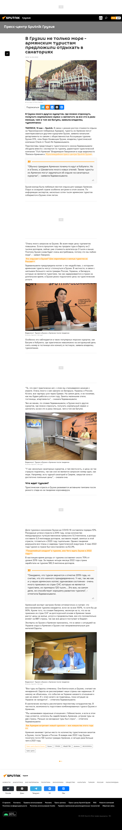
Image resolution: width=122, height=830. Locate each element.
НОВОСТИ (6, 782)
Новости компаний (106, 803)
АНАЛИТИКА (18, 782)
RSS (94, 803)
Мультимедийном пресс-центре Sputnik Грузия (69, 154)
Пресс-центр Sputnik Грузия (35, 746)
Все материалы (32, 782)
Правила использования (32, 803)
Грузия (49, 746)
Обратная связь (108, 806)
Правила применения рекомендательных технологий (79, 806)
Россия (100, 782)
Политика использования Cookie (42, 806)
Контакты (17, 803)
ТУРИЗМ (57, 746)
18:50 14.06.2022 (31, 57)
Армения (77, 746)
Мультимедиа (112, 782)
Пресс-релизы (60, 803)
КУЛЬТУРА (81, 782)
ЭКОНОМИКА (87, 746)
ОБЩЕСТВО (67, 746)
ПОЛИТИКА (45, 782)
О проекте (6, 803)
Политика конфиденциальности (15, 806)
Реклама (48, 803)
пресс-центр (30, 751)
